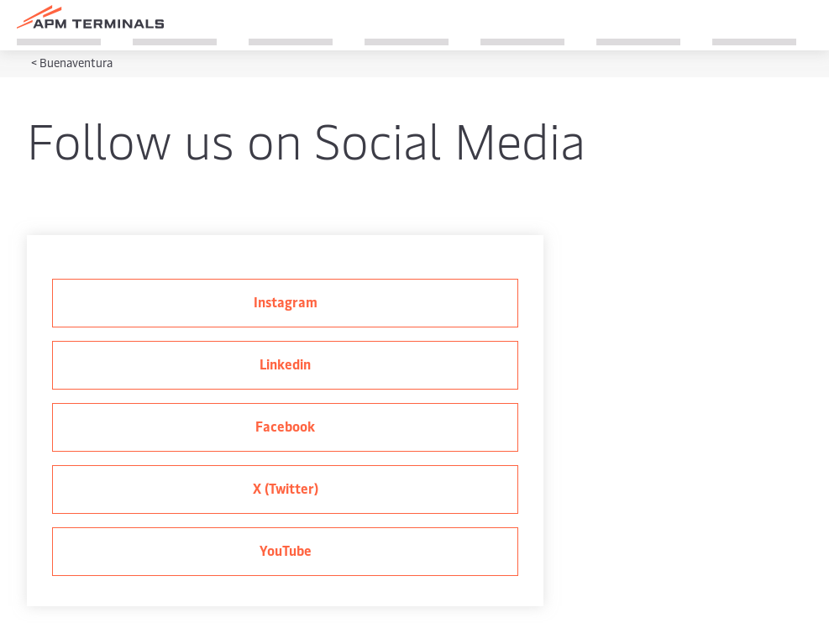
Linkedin (285, 363)
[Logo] (90, 17)
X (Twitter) (285, 488)
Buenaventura (76, 63)
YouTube (286, 550)
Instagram (285, 301)
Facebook (285, 425)
